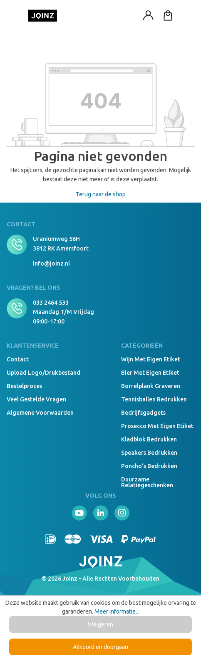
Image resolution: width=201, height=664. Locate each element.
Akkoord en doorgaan (100, 647)
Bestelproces (24, 386)
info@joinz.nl (51, 263)
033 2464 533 (51, 302)
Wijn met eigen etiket (150, 359)
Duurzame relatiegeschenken (147, 482)
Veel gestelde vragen (36, 399)
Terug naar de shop (101, 194)
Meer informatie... (116, 611)
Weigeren (100, 624)
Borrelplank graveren (150, 386)
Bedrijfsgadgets (143, 412)
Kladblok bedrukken (149, 439)
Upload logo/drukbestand (43, 372)
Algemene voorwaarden (40, 412)
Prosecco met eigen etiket (157, 426)
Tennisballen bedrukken (154, 399)
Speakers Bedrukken (149, 452)
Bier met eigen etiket (150, 372)
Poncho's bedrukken (149, 466)
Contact (18, 359)
